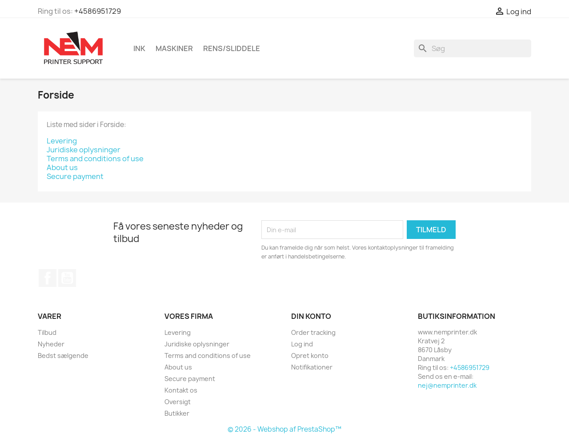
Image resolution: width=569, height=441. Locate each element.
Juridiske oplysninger (83, 150)
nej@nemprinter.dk (447, 385)
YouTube (67, 278)
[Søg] (472, 48)
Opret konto (310, 355)
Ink (139, 48)
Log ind (302, 344)
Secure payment (75, 176)
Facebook (47, 278)
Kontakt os (180, 390)
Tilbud (47, 332)
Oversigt (177, 401)
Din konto (311, 316)
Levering (62, 141)
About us (62, 167)
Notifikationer (312, 367)
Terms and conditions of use (95, 158)
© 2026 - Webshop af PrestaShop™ (284, 429)
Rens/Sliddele (231, 48)
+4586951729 (97, 11)
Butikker (176, 413)
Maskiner (174, 48)
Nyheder (51, 344)
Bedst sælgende (63, 355)
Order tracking (313, 332)
